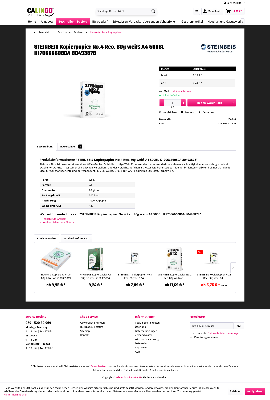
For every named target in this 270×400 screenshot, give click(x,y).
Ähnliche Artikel (46, 238)
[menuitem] (126, 11)
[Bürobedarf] (100, 21)
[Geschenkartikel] (192, 21)
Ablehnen (235, 391)
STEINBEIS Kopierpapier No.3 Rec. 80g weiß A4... (135, 276)
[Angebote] (47, 21)
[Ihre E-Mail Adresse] (212, 325)
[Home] (32, 21)
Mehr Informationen (15, 394)
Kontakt (84, 335)
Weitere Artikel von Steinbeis (58, 222)
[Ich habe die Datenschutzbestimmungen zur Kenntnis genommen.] (191, 333)
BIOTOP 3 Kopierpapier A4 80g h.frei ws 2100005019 (55, 276)
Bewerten (206, 112)
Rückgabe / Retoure (91, 326)
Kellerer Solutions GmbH (128, 377)
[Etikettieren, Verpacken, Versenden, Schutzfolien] (144, 21)
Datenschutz (142, 343)
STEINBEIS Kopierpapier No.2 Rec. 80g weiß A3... (174, 276)
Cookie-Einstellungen (147, 322)
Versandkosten (144, 335)
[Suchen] (153, 11)
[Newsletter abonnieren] (238, 325)
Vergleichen (168, 112)
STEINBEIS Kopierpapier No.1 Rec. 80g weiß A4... (214, 276)
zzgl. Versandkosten (181, 91)
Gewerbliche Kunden (92, 322)
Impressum (141, 347)
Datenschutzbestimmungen (224, 333)
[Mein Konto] (212, 11)
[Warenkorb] (234, 11)
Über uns (140, 326)
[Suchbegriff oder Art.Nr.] (126, 11)
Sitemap (85, 331)
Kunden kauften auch (76, 238)
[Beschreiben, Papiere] (73, 21)
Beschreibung (45, 146)
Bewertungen (71, 147)
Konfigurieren (255, 391)
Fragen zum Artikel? (53, 218)
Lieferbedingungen (146, 331)
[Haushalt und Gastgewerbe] (225, 21)
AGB (137, 351)
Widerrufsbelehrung (147, 339)
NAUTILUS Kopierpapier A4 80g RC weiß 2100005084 (95, 276)
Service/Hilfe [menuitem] (233, 3)
